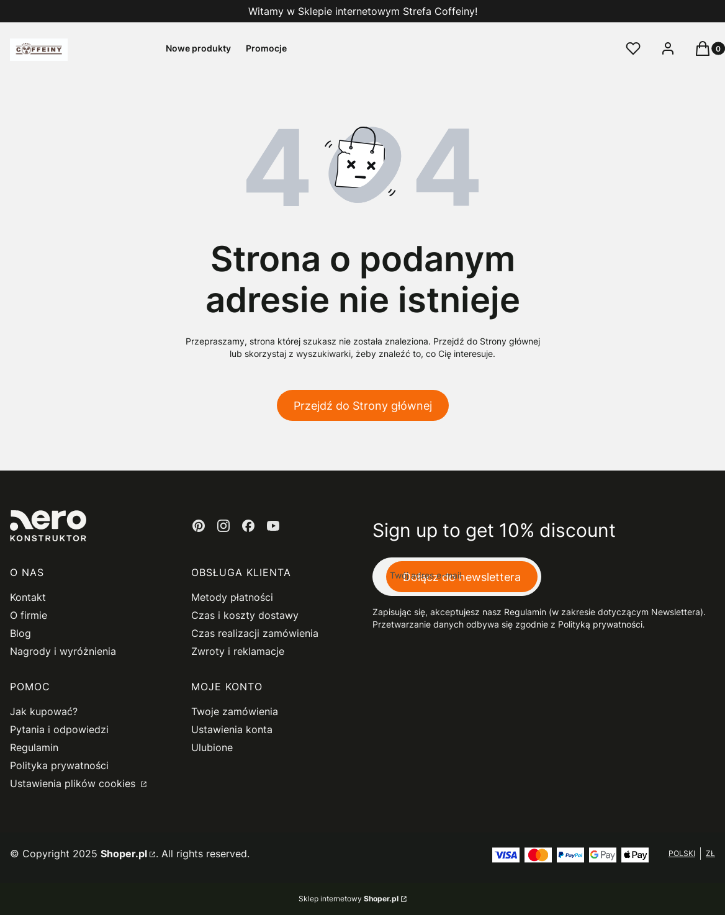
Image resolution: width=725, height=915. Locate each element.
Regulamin (34, 747)
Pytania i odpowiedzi (59, 729)
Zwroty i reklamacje (237, 651)
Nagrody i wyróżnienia (63, 651)
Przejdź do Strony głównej (363, 405)
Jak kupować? (44, 711)
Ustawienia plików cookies (74, 783)
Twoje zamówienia (234, 711)
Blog (20, 633)
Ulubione (212, 747)
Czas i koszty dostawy (245, 615)
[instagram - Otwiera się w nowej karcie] (223, 525)
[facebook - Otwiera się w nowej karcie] (248, 525)
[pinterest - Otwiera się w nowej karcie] (198, 525)
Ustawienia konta (231, 729)
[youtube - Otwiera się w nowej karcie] (273, 525)
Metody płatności (232, 597)
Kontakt (28, 597)
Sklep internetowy (349, 898)
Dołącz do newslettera (462, 577)
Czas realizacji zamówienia (254, 633)
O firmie (28, 615)
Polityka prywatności (59, 765)
